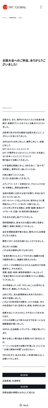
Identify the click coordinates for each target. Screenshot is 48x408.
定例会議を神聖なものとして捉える (18, 392)
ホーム (4, 18)
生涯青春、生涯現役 (11, 380)
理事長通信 (12, 18)
